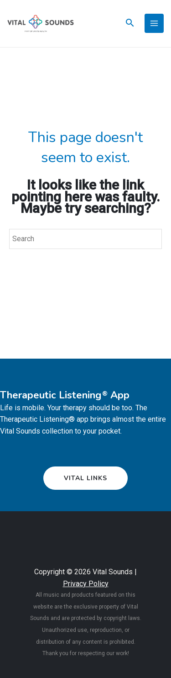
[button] (85, 478)
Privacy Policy (86, 583)
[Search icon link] (129, 23)
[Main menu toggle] (154, 23)
